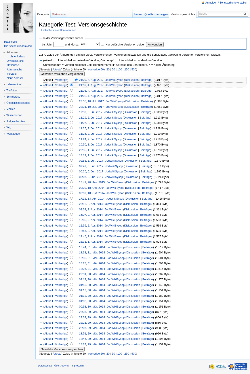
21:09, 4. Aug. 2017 (91, 79)
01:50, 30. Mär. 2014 (92, 285)
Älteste (57, 69)
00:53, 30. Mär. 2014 (92, 306)
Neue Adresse (15, 78)
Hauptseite (10, 41)
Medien (10, 109)
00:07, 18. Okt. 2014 (92, 193)
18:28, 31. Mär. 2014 (92, 263)
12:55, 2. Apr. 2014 (91, 225)
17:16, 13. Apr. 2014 (91, 198)
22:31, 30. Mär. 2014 (92, 274)
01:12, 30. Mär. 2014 (92, 295)
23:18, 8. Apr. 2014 (91, 204)
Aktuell (48, 85)
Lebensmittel (13, 84)
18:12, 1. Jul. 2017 (90, 155)
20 (107, 69)
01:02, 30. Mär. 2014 (92, 301)
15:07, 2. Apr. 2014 (91, 214)
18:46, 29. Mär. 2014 (92, 338)
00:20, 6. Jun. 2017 (91, 171)
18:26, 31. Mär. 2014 (92, 268)
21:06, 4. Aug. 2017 (91, 90)
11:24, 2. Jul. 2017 (90, 139)
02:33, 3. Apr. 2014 (91, 209)
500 (133, 69)
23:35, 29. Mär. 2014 (92, 312)
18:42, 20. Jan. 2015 (92, 182)
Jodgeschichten (15, 121)
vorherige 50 (96, 69)
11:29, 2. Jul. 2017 (90, 117)
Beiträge (146, 79)
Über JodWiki (61, 365)
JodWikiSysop (114, 79)
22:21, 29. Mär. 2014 (92, 322)
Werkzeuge (13, 133)
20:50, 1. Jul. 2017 (90, 144)
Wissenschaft (14, 115)
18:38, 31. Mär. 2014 (92, 252)
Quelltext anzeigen (156, 14)
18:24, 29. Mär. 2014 (92, 344)
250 (126, 69)
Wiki (8, 127)
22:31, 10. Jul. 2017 (91, 106)
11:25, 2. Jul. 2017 (90, 128)
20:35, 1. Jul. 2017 (90, 150)
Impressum (77, 365)
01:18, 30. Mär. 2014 (92, 290)
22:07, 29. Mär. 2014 (92, 328)
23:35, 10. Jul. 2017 (91, 101)
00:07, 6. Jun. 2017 (91, 177)
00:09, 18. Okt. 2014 (92, 187)
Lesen (138, 14)
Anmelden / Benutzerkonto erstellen (226, 2)
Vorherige (61, 79)
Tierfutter (11, 90)
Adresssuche (14, 69)
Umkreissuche (15, 60)
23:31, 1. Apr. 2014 (91, 241)
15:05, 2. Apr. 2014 (91, 220)
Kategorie (43, 14)
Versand (12, 73)
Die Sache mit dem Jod (18, 46)
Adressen (12, 52)
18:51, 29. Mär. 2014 (92, 333)
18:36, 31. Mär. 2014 (92, 258)
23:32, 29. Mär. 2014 (92, 317)
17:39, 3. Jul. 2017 (90, 112)
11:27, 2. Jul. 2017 (90, 123)
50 (113, 69)
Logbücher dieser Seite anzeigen (58, 30)
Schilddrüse (13, 96)
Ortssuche (13, 65)
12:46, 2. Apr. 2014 (91, 236)
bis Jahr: (47, 44)
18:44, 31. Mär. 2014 (92, 247)
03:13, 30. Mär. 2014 (92, 279)
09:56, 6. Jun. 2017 (91, 160)
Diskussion (132, 79)
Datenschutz (45, 365)
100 (119, 69)
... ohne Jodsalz (16, 56)
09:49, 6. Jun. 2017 (91, 166)
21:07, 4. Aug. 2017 (91, 85)
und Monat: (72, 44)
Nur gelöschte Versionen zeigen (125, 44)
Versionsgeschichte (183, 14)
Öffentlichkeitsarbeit (18, 102)
